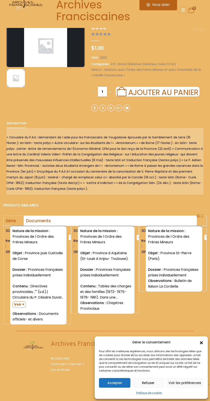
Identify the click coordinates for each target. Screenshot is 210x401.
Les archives (60, 370)
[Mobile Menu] (183, 10)
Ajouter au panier (163, 91)
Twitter (102, 107)
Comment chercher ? (67, 365)
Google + (118, 107)
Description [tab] (16, 123)
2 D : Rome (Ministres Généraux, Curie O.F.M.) (143, 64)
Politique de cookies (149, 393)
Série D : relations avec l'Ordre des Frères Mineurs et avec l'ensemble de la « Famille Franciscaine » (146, 72)
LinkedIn (110, 107)
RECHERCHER (60, 359)
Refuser (148, 383)
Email (126, 107)
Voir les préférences (184, 383)
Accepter (114, 383)
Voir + (19, 304)
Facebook (94, 107)
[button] (201, 342)
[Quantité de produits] (102, 91)
